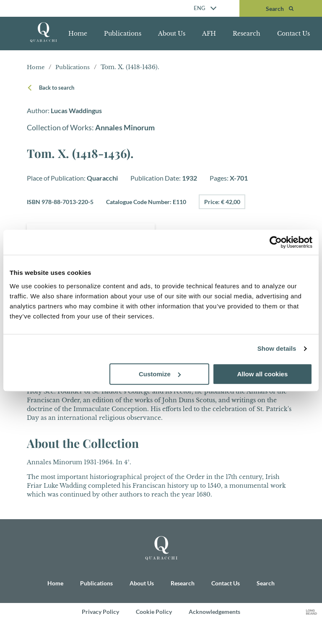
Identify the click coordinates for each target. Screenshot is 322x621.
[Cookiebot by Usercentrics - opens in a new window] (275, 242)
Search (266, 583)
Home (77, 33)
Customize (160, 374)
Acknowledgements (214, 611)
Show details (276, 348)
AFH (209, 33)
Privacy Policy (100, 611)
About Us (171, 33)
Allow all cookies (262, 374)
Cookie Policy (154, 611)
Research (246, 33)
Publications (122, 33)
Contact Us (293, 33)
